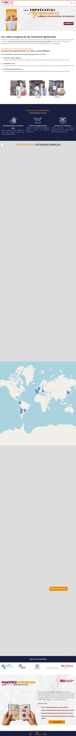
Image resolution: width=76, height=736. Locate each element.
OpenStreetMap (72, 655)
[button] (43, 391)
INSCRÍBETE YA (69, 23)
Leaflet (65, 655)
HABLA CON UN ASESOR (58, 589)
